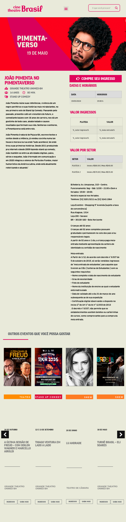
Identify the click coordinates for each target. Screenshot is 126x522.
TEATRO (25, 397)
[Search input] (102, 8)
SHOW (88, 397)
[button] (66, 8)
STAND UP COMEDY (48, 397)
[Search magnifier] (116, 8)
